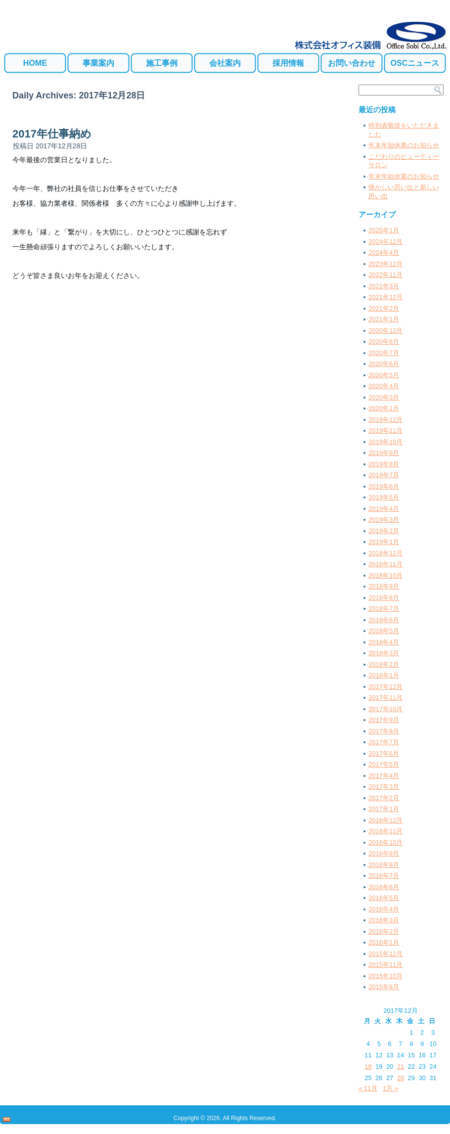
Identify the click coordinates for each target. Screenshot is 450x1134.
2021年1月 (383, 319)
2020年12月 (385, 330)
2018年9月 (383, 586)
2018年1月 (383, 675)
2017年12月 (385, 686)
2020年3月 (383, 397)
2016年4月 (383, 909)
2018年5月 (383, 631)
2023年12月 (385, 264)
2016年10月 (385, 842)
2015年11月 (385, 964)
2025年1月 (383, 230)
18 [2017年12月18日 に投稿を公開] (367, 1066)
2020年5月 (383, 375)
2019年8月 (383, 464)
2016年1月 (383, 942)
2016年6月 (383, 887)
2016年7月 (383, 875)
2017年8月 (383, 731)
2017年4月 (383, 775)
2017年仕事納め (51, 134)
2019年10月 (385, 442)
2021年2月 (383, 308)
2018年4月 (383, 642)
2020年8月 (383, 341)
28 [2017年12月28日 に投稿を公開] (400, 1078)
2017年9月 (383, 720)
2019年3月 (383, 519)
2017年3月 (383, 786)
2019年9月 (383, 452)
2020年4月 (383, 386)
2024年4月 (383, 252)
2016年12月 (385, 820)
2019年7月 (383, 475)
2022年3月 (383, 286)
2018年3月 (383, 653)
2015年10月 (385, 976)
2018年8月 (383, 597)
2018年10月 (385, 575)
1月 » (390, 1088)
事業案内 (98, 62)
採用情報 (288, 62)
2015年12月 (385, 953)
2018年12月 (385, 553)
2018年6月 (383, 620)
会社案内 (225, 62)
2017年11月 (385, 697)
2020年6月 (383, 363)
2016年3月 (383, 920)
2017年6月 (383, 753)
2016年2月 (383, 931)
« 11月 (368, 1088)
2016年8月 (383, 864)
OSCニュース (415, 62)
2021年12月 (385, 297)
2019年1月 (383, 541)
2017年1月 (383, 809)
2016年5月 (383, 898)
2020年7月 (383, 353)
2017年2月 (383, 798)
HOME (35, 62)
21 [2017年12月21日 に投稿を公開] (400, 1066)
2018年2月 (383, 664)
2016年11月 (385, 831)
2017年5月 (383, 764)
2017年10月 (385, 709)
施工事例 (162, 62)
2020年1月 (383, 408)
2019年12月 (385, 419)
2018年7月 (383, 608)
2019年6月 (383, 486)
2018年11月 (385, 564)
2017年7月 (383, 742)
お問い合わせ (351, 62)
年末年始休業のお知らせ (403, 145)
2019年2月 (383, 531)
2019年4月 (383, 508)
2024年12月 (385, 241)
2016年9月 (383, 853)
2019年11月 (385, 430)
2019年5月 (383, 497)
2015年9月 (383, 987)
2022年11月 (385, 274)
